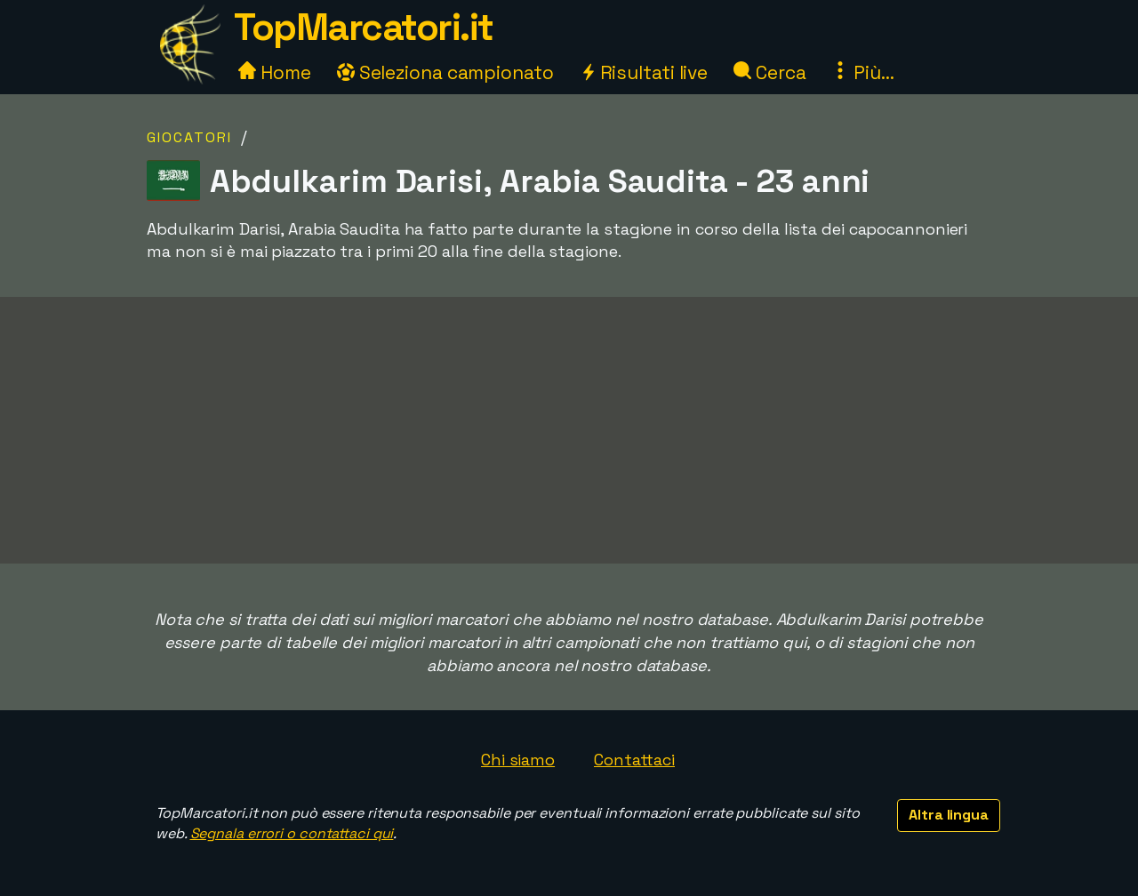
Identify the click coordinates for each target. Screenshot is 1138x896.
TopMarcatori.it (363, 27)
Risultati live (644, 72)
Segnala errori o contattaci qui (292, 833)
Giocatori (189, 137)
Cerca (769, 72)
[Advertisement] (569, 430)
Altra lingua (949, 814)
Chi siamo (518, 759)
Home (274, 72)
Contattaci (634, 759)
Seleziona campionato (445, 72)
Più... (862, 72)
